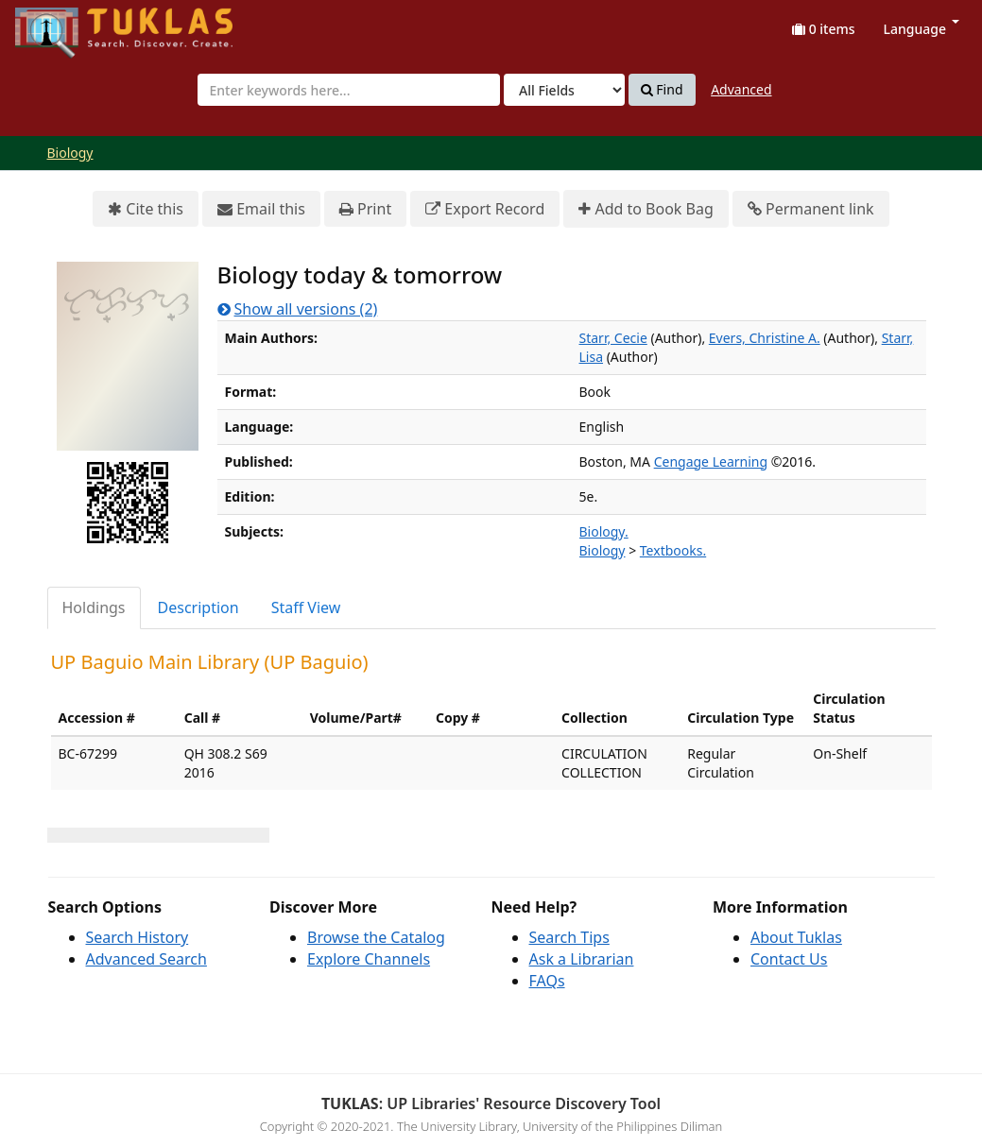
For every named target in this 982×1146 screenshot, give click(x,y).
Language (921, 29)
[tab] (95, 608)
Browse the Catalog (376, 937)
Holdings (94, 607)
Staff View (306, 607)
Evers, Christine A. (764, 338)
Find (662, 89)
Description (198, 607)
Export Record (484, 209)
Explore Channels (368, 959)
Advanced (741, 89)
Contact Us (788, 959)
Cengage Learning (710, 461)
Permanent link (811, 209)
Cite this (145, 209)
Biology (70, 153)
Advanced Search (146, 959)
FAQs (547, 980)
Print (365, 209)
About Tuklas (796, 937)
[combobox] (349, 90)
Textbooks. (673, 550)
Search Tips (569, 937)
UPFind (61, 24)
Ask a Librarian (581, 959)
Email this (261, 209)
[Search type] (564, 90)
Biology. (604, 531)
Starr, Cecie (613, 338)
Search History (137, 937)
